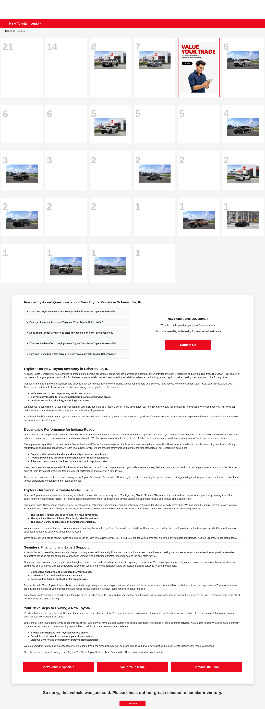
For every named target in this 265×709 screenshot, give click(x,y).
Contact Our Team (207, 667)
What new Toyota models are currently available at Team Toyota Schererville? (72, 311)
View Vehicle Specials (58, 667)
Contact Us (188, 345)
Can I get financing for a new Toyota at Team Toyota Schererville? (66, 322)
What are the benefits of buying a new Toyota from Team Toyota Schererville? (72, 343)
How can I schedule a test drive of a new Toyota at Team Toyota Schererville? (72, 354)
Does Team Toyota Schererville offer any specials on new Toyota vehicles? (71, 332)
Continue (132, 703)
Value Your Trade (132, 667)
